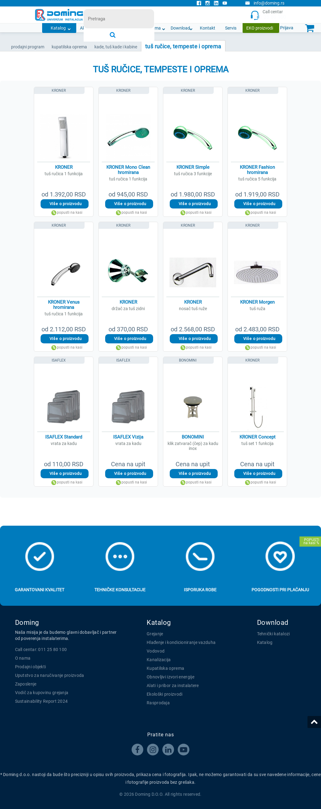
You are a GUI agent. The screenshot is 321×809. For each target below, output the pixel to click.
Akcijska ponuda (95, 28)
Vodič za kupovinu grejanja (42, 692)
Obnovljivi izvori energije (170, 676)
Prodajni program (27, 46)
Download (180, 28)
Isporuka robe (200, 589)
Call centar (268, 15)
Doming (27, 622)
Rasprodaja (158, 702)
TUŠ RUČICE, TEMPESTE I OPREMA (183, 46)
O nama (153, 28)
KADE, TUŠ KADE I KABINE (115, 46)
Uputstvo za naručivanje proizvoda (49, 675)
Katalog (58, 28)
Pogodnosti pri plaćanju (280, 589)
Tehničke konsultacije (119, 589)
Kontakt (207, 28)
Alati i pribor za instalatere (173, 685)
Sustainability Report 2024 (41, 701)
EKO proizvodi (259, 28)
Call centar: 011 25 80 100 (41, 649)
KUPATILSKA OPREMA (69, 46)
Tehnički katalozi (273, 633)
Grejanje (155, 633)
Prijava (286, 27)
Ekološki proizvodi (164, 694)
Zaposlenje (26, 684)
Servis (230, 28)
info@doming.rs (264, 3)
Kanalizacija (159, 659)
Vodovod (155, 651)
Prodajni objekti (30, 666)
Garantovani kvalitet (39, 589)
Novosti (128, 28)
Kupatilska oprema (165, 668)
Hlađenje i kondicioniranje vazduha (181, 642)
